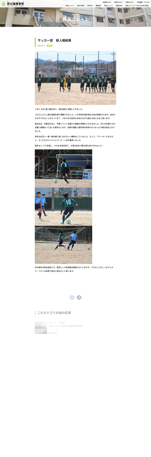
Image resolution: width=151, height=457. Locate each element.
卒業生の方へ (130, 2)
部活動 (49, 46)
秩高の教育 (80, 5)
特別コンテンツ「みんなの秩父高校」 (137, 5)
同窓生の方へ (118, 2)
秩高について (70, 5)
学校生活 (90, 5)
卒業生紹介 (119, 5)
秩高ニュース (108, 5)
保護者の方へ (107, 2)
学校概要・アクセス (143, 2)
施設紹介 (98, 5)
